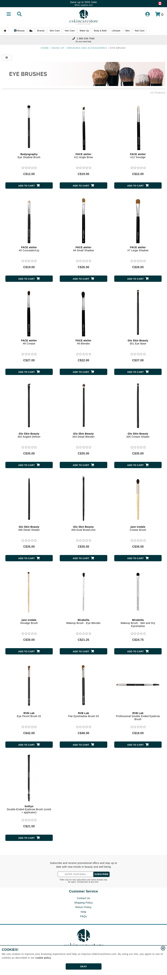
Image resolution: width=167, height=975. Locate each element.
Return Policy (84, 907)
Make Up (84, 30)
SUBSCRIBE (101, 874)
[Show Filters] (7, 57)
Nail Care (140, 30)
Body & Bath (100, 30)
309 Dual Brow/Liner (83, 528)
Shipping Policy (83, 902)
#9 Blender (83, 342)
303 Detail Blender (83, 435)
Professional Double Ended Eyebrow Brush (138, 716)
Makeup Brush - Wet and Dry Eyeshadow (138, 623)
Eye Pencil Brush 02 (29, 715)
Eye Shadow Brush (29, 156)
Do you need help (83, 42)
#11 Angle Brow (83, 156)
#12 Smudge (138, 156)
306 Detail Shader (29, 528)
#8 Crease (29, 342)
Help (83, 911)
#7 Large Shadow (137, 249)
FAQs (83, 916)
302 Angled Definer (29, 435)
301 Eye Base (138, 342)
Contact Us (83, 898)
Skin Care (55, 30)
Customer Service (83, 891)
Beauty (19, 30)
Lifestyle (116, 30)
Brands (41, 30)
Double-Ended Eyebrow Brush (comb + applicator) (29, 809)
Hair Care (70, 30)
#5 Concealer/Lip (29, 249)
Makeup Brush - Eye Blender (83, 621)
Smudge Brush (29, 621)
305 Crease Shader (138, 435)
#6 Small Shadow (83, 249)
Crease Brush (138, 528)
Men (127, 30)
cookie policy (43, 957)
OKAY (83, 966)
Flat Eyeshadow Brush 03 (83, 715)
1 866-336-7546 (83, 38)
